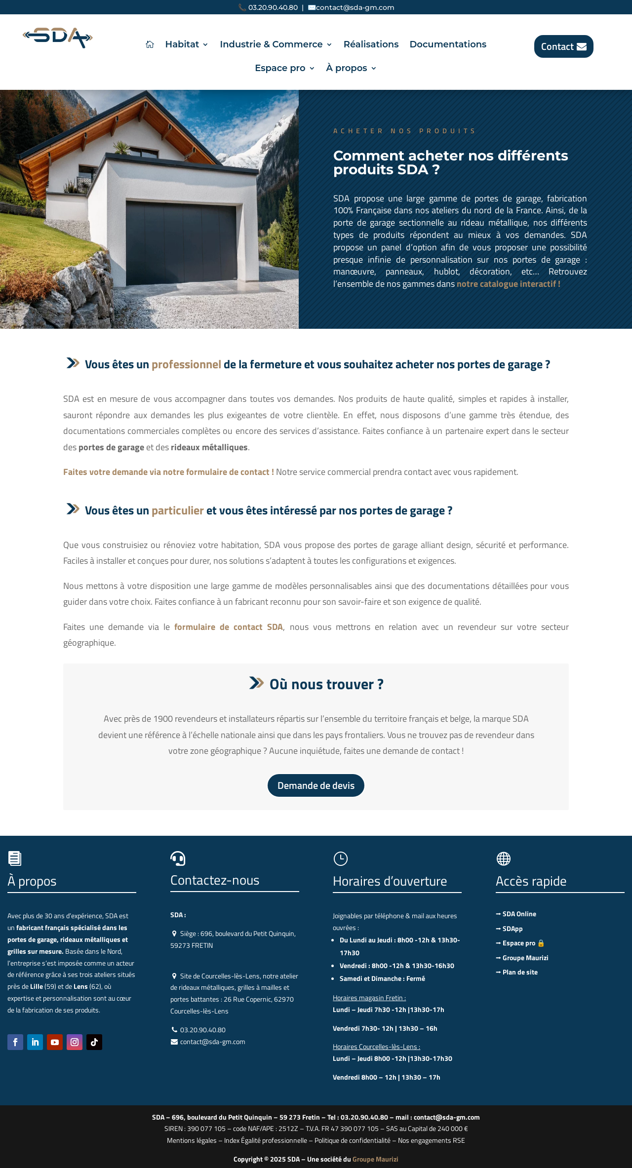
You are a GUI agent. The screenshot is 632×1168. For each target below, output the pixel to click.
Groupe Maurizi (375, 1159)
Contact (557, 46)
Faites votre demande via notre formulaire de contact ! (169, 471)
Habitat (182, 45)
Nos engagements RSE (431, 1140)
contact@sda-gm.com (355, 7)
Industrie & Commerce (271, 45)
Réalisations (371, 45)
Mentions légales (192, 1140)
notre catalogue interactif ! (508, 283)
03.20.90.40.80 (273, 7)
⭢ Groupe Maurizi (522, 957)
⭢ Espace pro (520, 942)
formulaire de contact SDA (228, 626)
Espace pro (280, 69)
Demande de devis (316, 785)
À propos (346, 69)
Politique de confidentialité (353, 1140)
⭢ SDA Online (516, 913)
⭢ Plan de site (517, 972)
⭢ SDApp (509, 928)
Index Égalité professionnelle (265, 1140)
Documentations (447, 45)
